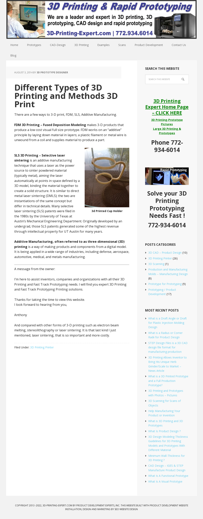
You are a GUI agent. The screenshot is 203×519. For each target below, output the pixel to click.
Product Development (164, 505)
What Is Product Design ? (164, 431)
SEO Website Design (126, 509)
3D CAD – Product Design (165, 252)
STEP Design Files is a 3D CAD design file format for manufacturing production (168, 347)
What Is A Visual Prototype (165, 481)
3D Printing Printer (42, 347)
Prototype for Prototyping (165, 284)
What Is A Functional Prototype (168, 476)
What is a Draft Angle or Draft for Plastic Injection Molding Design (167, 322)
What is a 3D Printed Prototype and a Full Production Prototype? (168, 380)
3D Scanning (156, 264)
